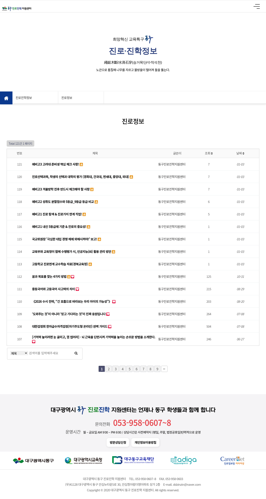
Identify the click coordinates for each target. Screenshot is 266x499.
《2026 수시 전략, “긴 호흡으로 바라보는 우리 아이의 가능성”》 (72, 301)
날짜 (240, 153)
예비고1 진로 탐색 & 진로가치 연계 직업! (57, 214)
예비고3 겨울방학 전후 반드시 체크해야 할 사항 (61, 189)
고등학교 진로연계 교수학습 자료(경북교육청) (60, 264)
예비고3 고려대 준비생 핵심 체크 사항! (56, 164)
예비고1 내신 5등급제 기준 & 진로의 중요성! (59, 226)
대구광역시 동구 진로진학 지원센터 (16, 9)
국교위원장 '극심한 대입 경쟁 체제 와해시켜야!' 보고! (65, 239)
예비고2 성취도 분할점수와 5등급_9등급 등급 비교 (63, 201)
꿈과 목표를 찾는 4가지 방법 (49, 276)
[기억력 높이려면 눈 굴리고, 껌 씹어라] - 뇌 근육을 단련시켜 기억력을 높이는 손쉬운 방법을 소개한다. (93, 337)
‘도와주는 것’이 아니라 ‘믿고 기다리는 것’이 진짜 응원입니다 (69, 314)
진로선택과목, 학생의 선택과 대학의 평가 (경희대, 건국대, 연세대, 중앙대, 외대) (81, 176)
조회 (209, 153)
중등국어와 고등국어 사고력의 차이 (54, 289)
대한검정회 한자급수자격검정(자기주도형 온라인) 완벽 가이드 (70, 326)
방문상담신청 (118, 442)
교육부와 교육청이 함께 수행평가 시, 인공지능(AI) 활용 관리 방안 (72, 251)
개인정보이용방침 (145, 442)
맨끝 (164, 369)
